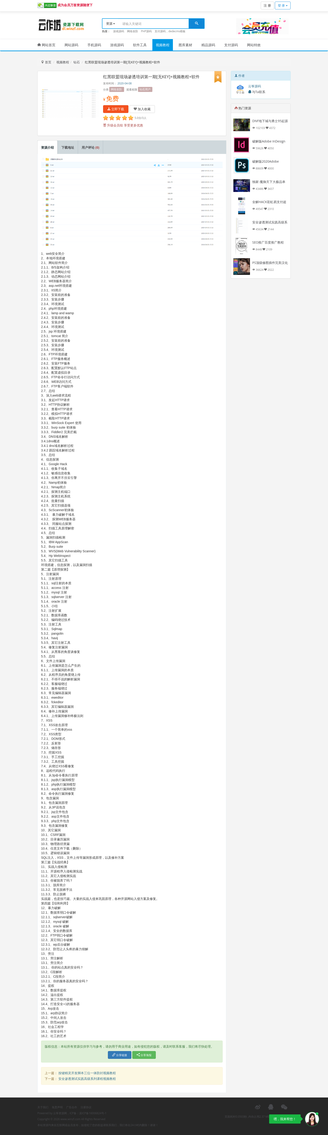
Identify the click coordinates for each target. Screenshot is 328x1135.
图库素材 (185, 45)
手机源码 (94, 45)
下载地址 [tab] (67, 147)
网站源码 (71, 45)
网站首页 (46, 45)
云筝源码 (254, 86)
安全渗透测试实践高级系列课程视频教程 (87, 1078)
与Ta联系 (256, 92)
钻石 (76, 62)
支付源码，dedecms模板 (170, 31)
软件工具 (140, 45)
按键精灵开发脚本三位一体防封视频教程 (87, 1073)
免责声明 (57, 1107)
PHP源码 (146, 31)
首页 (46, 62)
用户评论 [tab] (90, 147)
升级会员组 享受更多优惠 (123, 125)
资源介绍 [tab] (47, 147)
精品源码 (208, 45)
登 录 (283, 5)
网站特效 (254, 45)
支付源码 (231, 45)
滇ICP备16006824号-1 (93, 1113)
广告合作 (71, 1107)
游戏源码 (118, 31)
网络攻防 (132, 31)
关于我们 (42, 1107)
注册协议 (86, 1107)
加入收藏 (142, 109)
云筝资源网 (60, 1113)
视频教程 (162, 45)
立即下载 (115, 109)
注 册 (267, 5)
